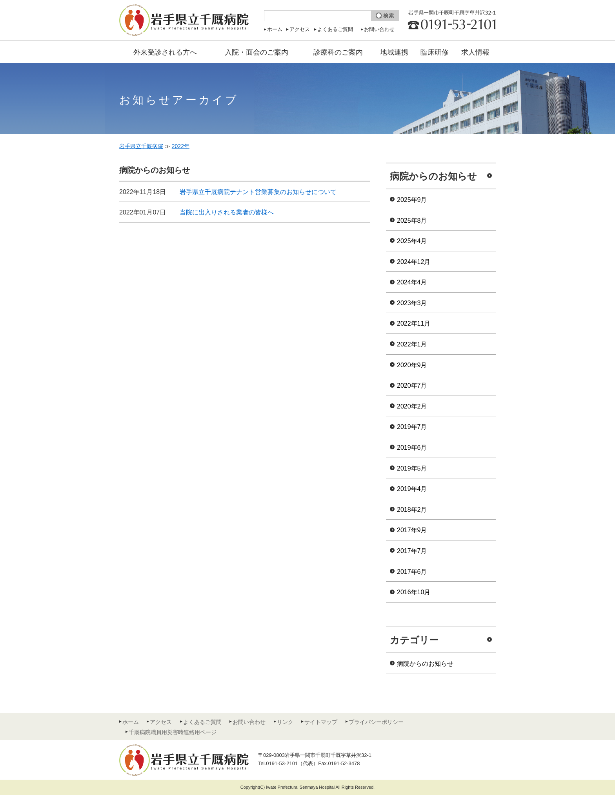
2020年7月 (412, 385)
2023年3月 (412, 303)
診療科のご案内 (338, 52)
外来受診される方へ (165, 52)
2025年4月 (412, 241)
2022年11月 (413, 323)
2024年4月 (412, 282)
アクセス (299, 29)
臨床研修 (434, 52)
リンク (285, 722)
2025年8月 (412, 220)
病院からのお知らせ (433, 176)
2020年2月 (412, 406)
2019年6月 (412, 447)
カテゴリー (414, 640)
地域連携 (394, 52)
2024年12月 (413, 261)
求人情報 (475, 52)
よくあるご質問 (335, 29)
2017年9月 (412, 530)
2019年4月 (412, 488)
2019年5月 (412, 468)
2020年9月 (412, 365)
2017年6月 (412, 571)
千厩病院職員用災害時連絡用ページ (173, 732)
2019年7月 (412, 426)
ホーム (274, 29)
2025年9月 (412, 199)
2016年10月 (413, 592)
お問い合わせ (379, 29)
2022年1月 (412, 344)
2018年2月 (412, 509)
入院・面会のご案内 (256, 52)
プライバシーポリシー (376, 722)
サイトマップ (320, 722)
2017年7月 (412, 551)
